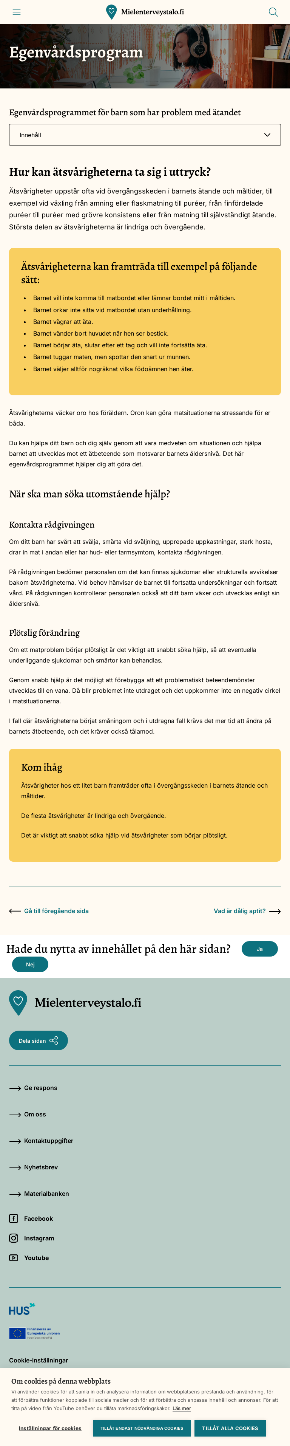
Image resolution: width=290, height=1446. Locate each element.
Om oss (27, 1114)
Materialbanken (39, 1193)
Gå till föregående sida (49, 911)
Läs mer (182, 1408)
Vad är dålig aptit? (247, 911)
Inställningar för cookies (50, 1428)
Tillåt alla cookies (230, 1428)
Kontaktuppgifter (41, 1141)
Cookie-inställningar (38, 1360)
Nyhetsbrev (33, 1167)
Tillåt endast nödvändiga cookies (141, 1428)
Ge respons (33, 1088)
